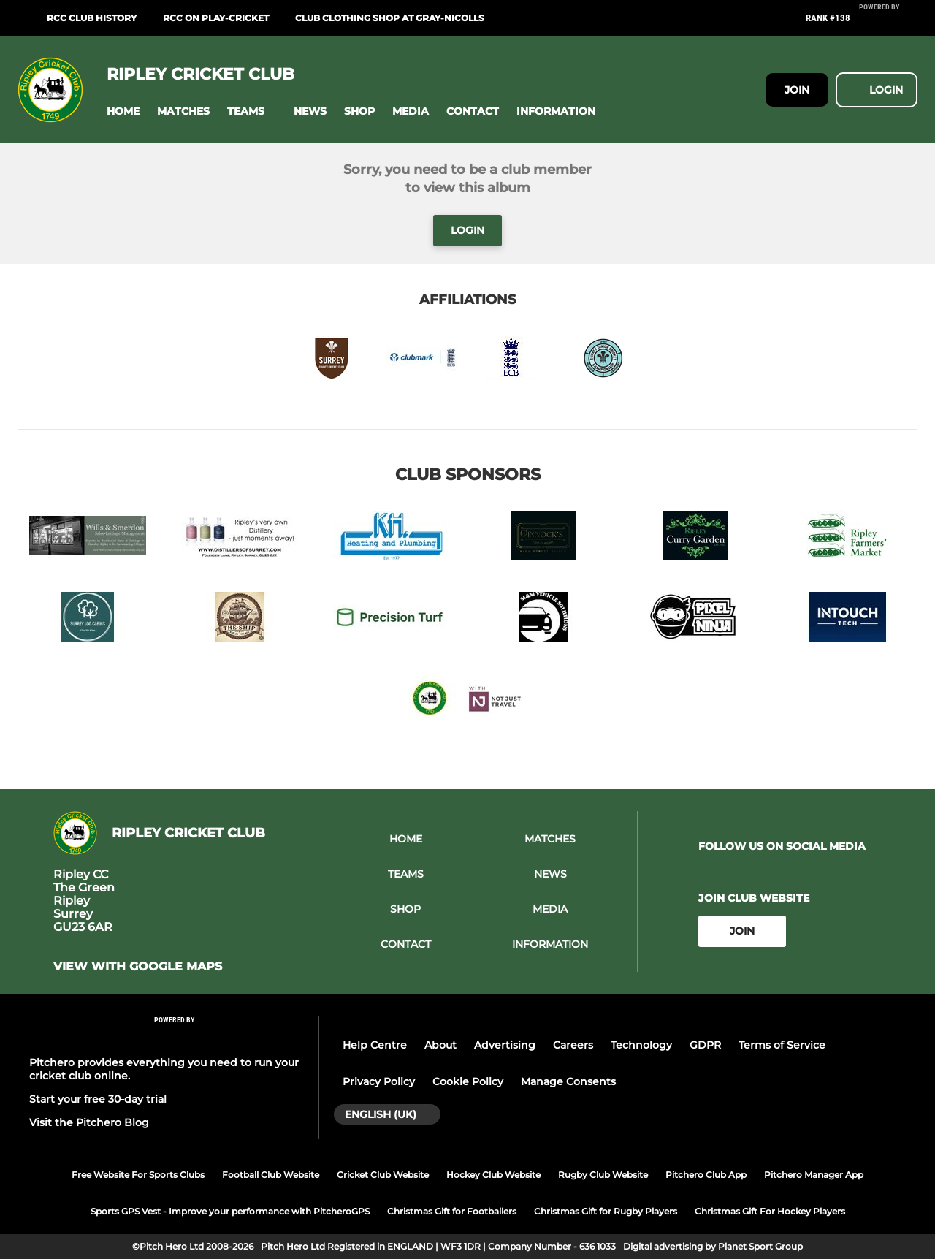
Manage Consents (568, 1081)
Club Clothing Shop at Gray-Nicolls (389, 17)
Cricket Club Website (383, 1174)
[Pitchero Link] (888, 24)
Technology (641, 1044)
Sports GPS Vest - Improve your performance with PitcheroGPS (230, 1211)
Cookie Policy (467, 1081)
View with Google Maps (137, 967)
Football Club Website (270, 1174)
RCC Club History (92, 17)
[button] (123, 111)
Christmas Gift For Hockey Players (770, 1211)
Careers (573, 1044)
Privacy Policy (379, 1081)
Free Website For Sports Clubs (138, 1174)
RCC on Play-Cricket (216, 17)
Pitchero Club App (706, 1174)
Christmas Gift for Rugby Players (605, 1211)
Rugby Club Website (603, 1174)
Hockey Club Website (493, 1174)
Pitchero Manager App (813, 1174)
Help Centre (375, 1044)
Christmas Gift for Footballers (451, 1211)
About (440, 1044)
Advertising (504, 1044)
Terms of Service (782, 1044)
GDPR (705, 1044)
